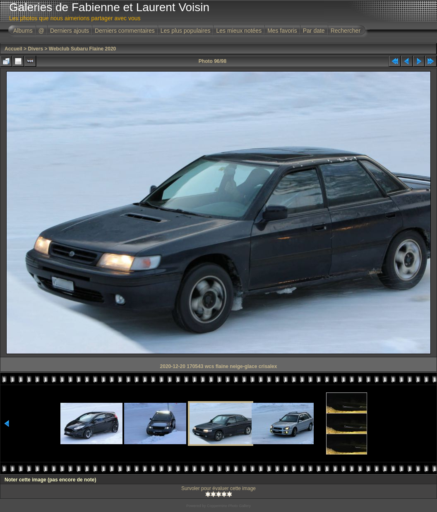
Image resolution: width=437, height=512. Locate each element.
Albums (23, 30)
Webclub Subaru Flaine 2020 (82, 49)
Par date (314, 30)
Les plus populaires (186, 30)
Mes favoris (282, 30)
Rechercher (345, 30)
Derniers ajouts (69, 30)
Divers (35, 49)
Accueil (13, 49)
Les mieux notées (239, 30)
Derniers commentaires (125, 30)
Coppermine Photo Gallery (229, 506)
